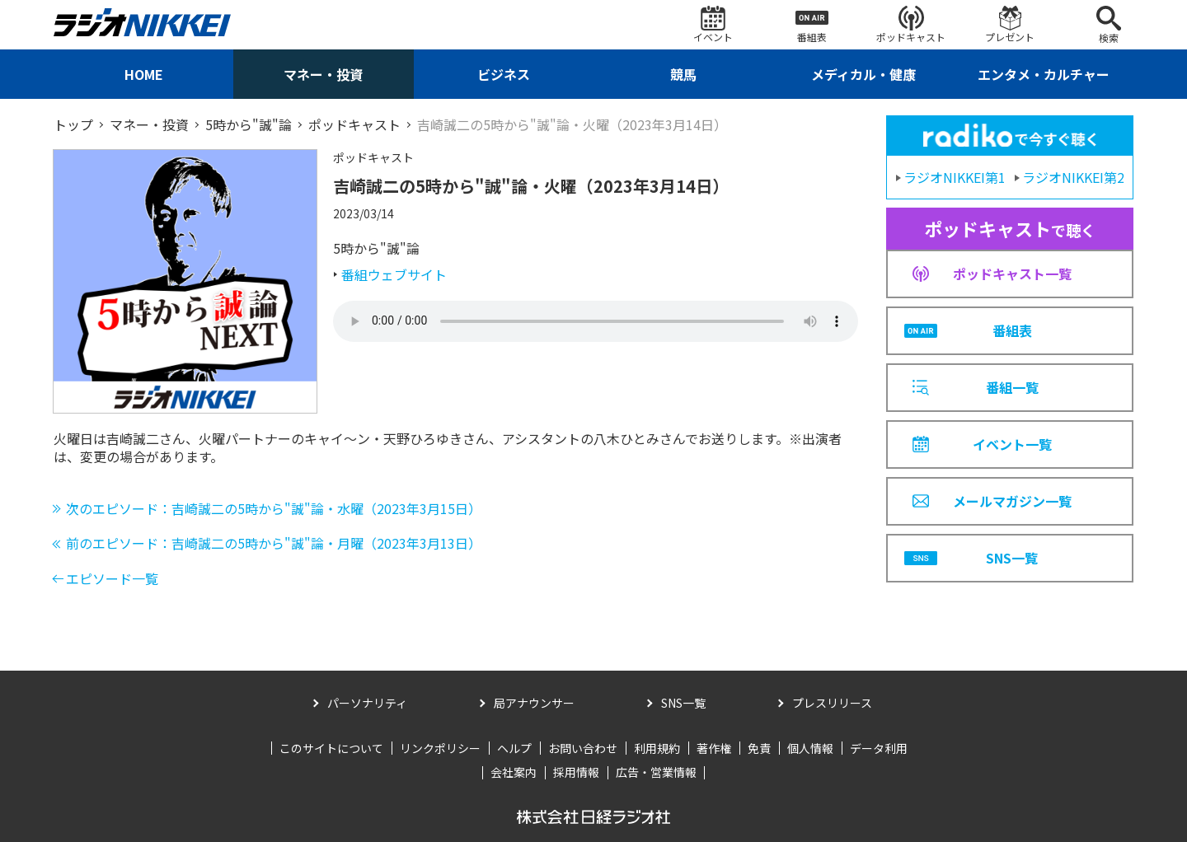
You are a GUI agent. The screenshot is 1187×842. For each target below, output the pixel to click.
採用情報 (576, 772)
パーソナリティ (367, 703)
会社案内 (513, 772)
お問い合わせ (582, 748)
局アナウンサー (534, 703)
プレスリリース (832, 703)
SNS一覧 (683, 703)
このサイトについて (331, 748)
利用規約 (657, 748)
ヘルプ (514, 748)
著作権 (714, 748)
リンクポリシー (440, 748)
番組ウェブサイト (394, 274)
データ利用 (879, 748)
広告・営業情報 (656, 772)
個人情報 (810, 748)
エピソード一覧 (112, 578)
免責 (759, 748)
